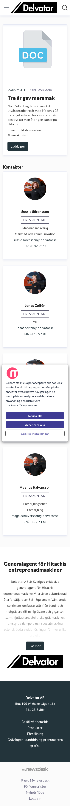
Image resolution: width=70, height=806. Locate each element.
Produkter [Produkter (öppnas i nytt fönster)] (35, 728)
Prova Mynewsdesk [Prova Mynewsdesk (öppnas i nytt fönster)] (35, 780)
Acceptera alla (35, 425)
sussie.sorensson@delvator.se (35, 240)
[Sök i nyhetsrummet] (65, 8)
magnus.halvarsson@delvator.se (35, 516)
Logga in (35, 798)
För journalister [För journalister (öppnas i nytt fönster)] (35, 786)
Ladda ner (18, 146)
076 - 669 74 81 (35, 522)
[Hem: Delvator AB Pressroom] (33, 7)
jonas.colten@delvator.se (35, 328)
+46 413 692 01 (35, 334)
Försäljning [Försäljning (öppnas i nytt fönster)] (35, 734)
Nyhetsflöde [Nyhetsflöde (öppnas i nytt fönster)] (35, 792)
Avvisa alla (35, 416)
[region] (35, 403)
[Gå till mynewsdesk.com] (35, 769)
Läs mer (35, 646)
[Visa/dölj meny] (6, 7)
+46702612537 (35, 246)
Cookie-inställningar (35, 433)
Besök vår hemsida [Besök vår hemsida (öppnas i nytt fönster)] (35, 722)
